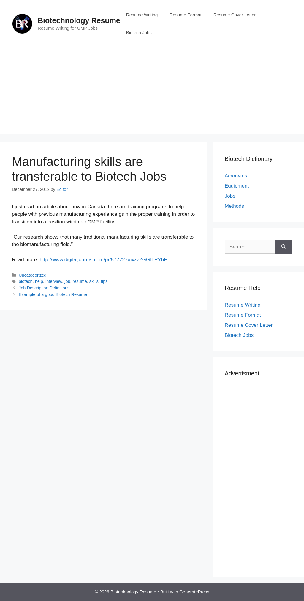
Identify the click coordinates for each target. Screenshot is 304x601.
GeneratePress (194, 591)
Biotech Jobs (139, 32)
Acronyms (236, 176)
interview (53, 281)
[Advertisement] (152, 92)
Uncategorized (32, 275)
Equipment (237, 186)
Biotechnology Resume (79, 20)
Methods (234, 206)
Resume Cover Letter (234, 14)
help (39, 281)
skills (94, 281)
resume (80, 281)
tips (104, 281)
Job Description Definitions (44, 288)
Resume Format (186, 14)
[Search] (283, 247)
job (67, 281)
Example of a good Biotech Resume (53, 294)
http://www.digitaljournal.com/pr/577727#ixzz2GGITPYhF (103, 259)
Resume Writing (142, 14)
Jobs (230, 196)
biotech (26, 281)
